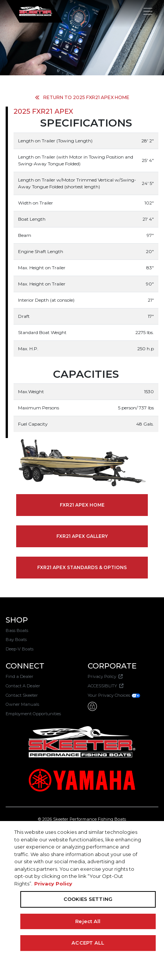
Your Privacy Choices (114, 695)
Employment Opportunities (33, 713)
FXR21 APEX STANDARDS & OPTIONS (82, 567)
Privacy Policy (105, 676)
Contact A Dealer (23, 685)
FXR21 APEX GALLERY (82, 536)
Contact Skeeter (22, 695)
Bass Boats (17, 630)
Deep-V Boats (19, 649)
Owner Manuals (22, 704)
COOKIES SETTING (88, 899)
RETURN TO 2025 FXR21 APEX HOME (82, 97)
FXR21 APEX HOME (82, 505)
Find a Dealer (19, 676)
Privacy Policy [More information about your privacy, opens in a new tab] (53, 884)
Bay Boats (16, 639)
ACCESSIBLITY (105, 685)
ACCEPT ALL (87, 943)
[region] (82, 889)
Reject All (87, 921)
